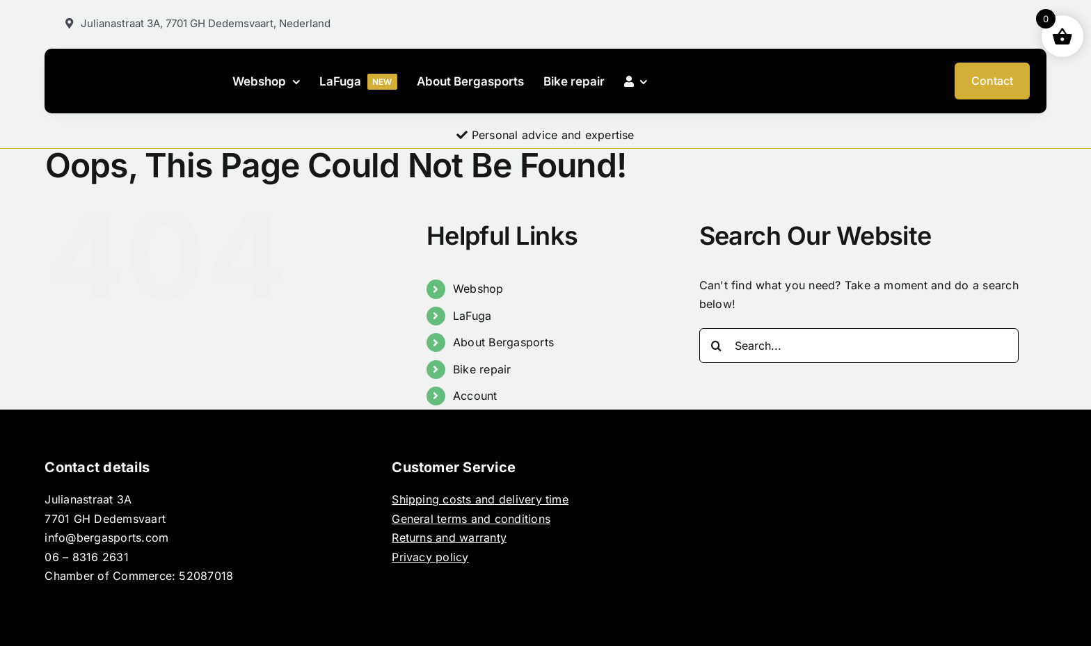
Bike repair (482, 369)
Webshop (478, 289)
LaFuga (472, 316)
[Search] (716, 345)
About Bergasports (503, 342)
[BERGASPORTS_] (139, 79)
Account (475, 396)
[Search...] (859, 345)
